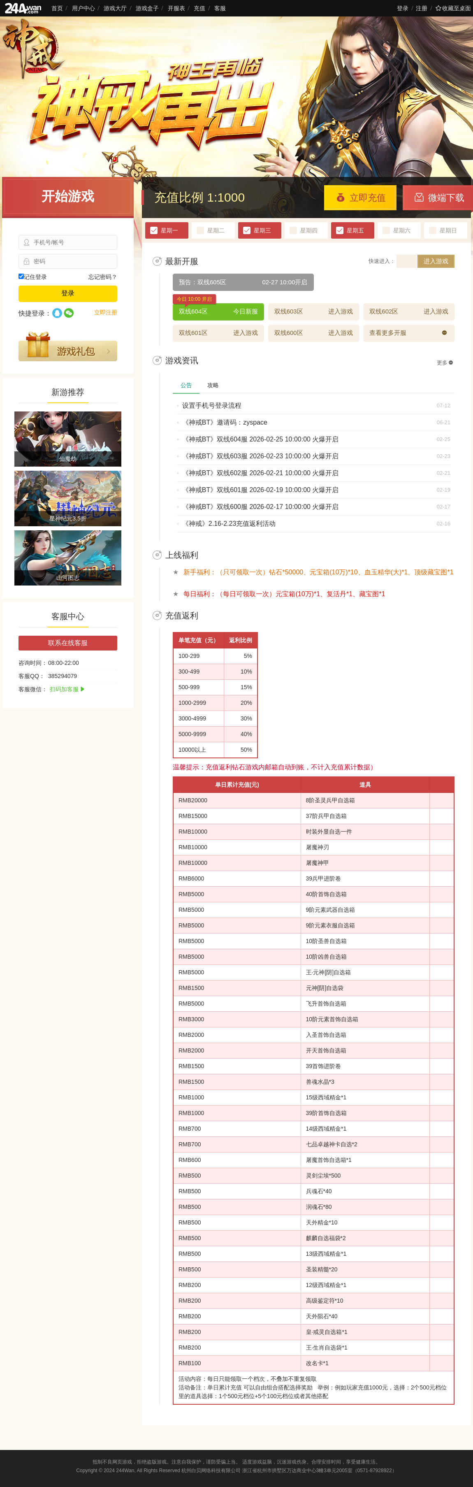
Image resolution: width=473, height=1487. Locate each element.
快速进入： (382, 261)
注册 (421, 8)
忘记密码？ (102, 277)
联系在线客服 (68, 642)
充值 (199, 8)
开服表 (176, 8)
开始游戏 (68, 196)
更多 (445, 363)
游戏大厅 (115, 8)
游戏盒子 (147, 8)
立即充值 (361, 198)
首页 (57, 8)
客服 (220, 8)
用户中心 (83, 8)
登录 (402, 8)
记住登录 (33, 277)
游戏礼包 (68, 346)
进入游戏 (436, 261)
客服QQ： (32, 676)
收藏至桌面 (453, 8)
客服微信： (33, 689)
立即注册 (105, 312)
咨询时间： (33, 663)
